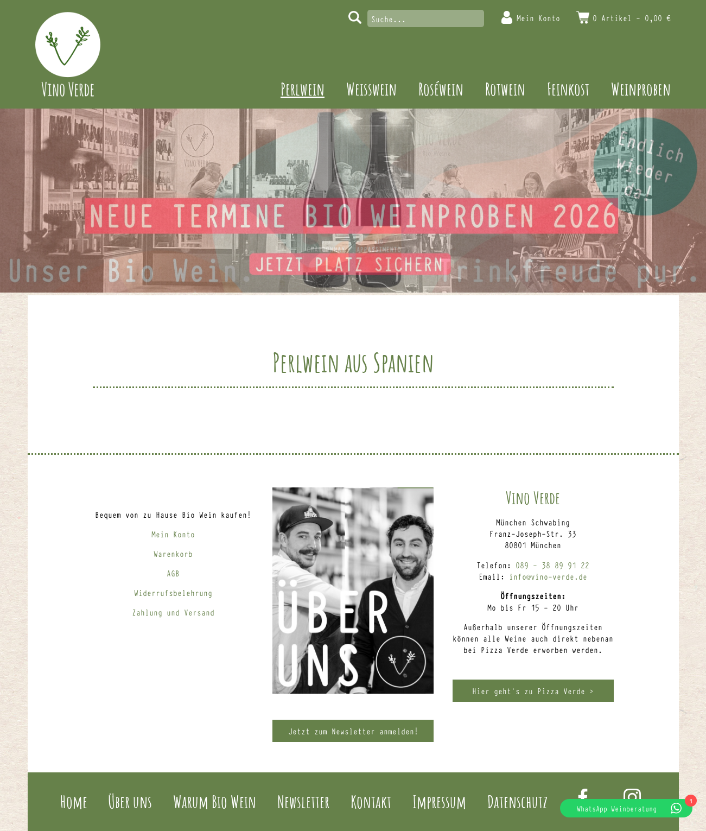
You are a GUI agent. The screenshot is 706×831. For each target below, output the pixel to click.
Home (73, 801)
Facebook (582, 797)
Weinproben (641, 89)
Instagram (632, 797)
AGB (173, 573)
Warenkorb (173, 553)
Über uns (130, 801)
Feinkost (568, 89)
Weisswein (371, 89)
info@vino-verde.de (548, 576)
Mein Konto (538, 17)
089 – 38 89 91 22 (552, 565)
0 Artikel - (632, 17)
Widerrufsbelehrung (173, 592)
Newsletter (303, 801)
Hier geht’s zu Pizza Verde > (533, 690)
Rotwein (505, 89)
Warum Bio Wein (214, 801)
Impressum (439, 801)
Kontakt (371, 801)
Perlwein (303, 89)
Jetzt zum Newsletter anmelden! (353, 731)
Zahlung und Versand (173, 612)
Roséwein (440, 89)
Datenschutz (517, 801)
